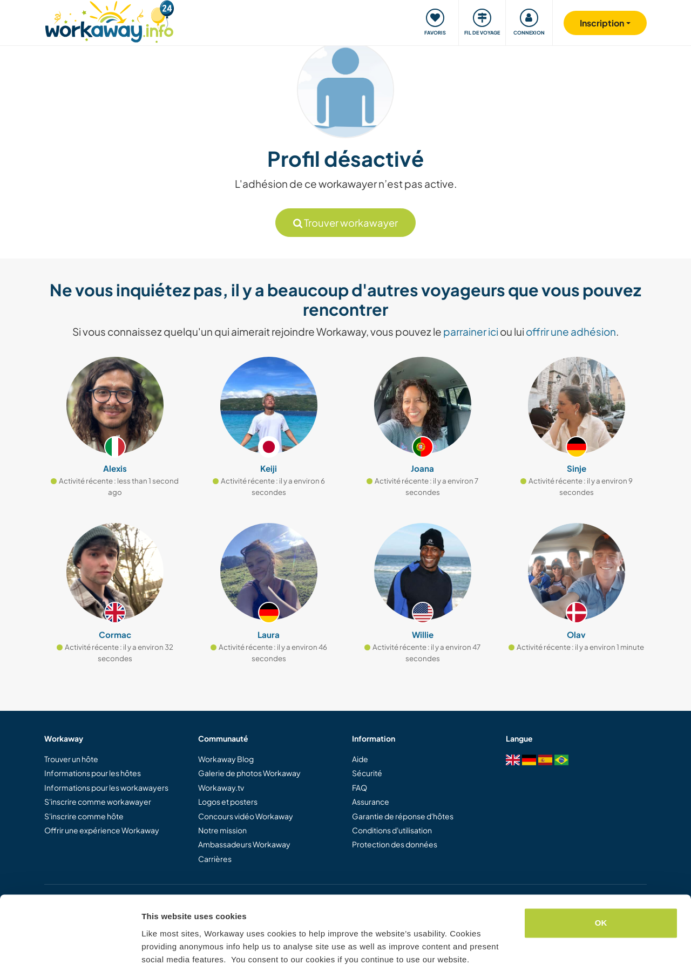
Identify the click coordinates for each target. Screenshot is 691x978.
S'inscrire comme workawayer (97, 801)
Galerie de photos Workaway (249, 773)
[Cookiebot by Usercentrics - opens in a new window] (70, 957)
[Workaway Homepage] (109, 20)
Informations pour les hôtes (92, 773)
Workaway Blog (226, 759)
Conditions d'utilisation (392, 830)
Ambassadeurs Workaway (244, 844)
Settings (157, 956)
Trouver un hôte (71, 759)
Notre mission (222, 830)
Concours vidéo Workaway (245, 816)
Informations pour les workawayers (106, 787)
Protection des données (394, 844)
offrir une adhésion (571, 331)
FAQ (359, 787)
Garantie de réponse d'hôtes (402, 816)
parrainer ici (470, 331)
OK (601, 890)
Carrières (215, 859)
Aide (360, 759)
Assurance (370, 801)
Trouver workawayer (345, 222)
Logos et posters (228, 801)
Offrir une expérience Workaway (101, 830)
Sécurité (367, 773)
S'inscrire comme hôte (84, 816)
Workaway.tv (221, 787)
